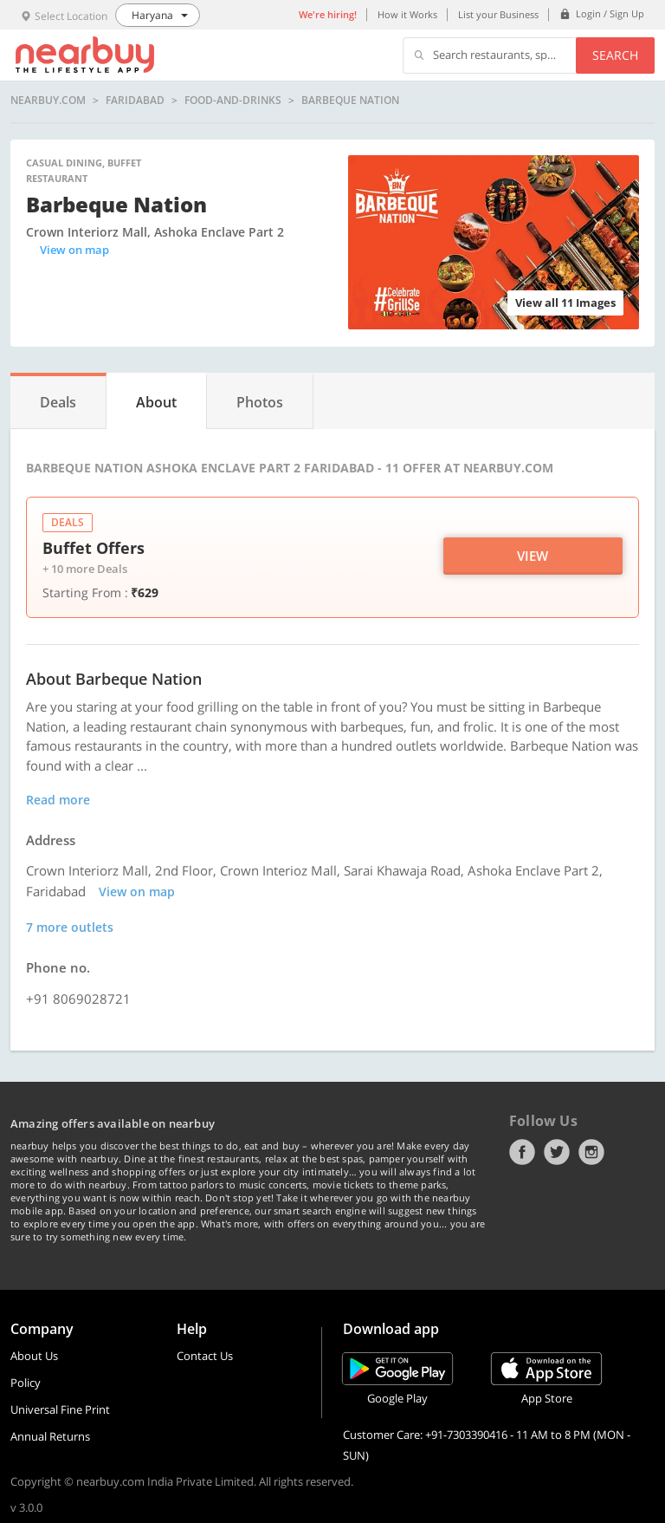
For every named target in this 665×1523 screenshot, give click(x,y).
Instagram (591, 1152)
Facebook (522, 1152)
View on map (74, 249)
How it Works (407, 14)
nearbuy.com (48, 100)
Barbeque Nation (350, 100)
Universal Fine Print (60, 1409)
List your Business (498, 14)
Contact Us (205, 1356)
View (532, 555)
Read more (58, 799)
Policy (25, 1382)
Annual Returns (50, 1436)
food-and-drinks (232, 100)
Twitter (557, 1152)
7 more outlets (69, 927)
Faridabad (135, 100)
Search (615, 55)
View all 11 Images (565, 302)
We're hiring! (328, 14)
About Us (34, 1356)
